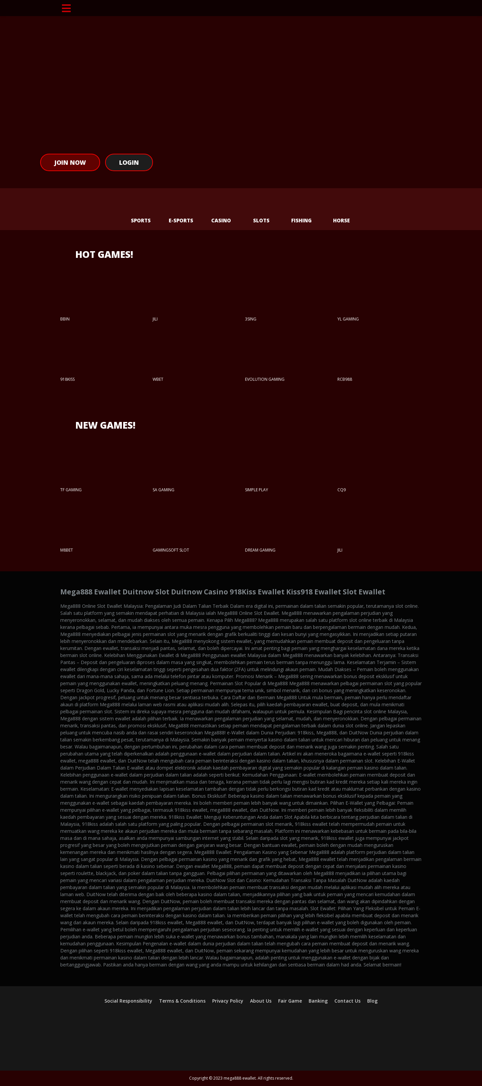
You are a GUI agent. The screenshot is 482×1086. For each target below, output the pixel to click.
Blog (372, 1001)
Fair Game (290, 1001)
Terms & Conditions (182, 1001)
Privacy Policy (227, 1001)
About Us (260, 1001)
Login (129, 162)
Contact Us (347, 1001)
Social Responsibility (128, 1001)
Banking (318, 1001)
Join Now (70, 162)
